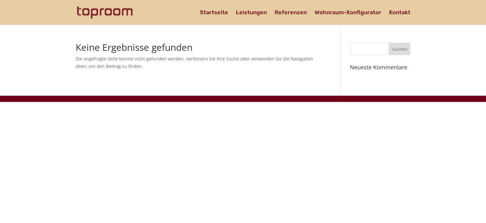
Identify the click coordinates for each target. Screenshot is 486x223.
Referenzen (291, 13)
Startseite (214, 13)
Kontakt (399, 13)
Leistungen (251, 13)
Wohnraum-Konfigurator (348, 13)
